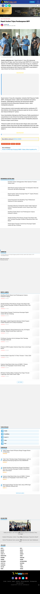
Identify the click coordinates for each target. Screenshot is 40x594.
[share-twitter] (6, 5)
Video (5, 440)
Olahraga (3, 565)
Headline (18, 143)
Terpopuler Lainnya (20, 493)
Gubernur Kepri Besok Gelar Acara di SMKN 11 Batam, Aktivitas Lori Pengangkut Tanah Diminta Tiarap (14, 365)
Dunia (21, 555)
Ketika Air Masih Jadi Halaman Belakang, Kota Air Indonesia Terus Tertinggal (20, 533)
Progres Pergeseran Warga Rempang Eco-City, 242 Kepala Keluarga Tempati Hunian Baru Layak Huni (15, 330)
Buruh (21, 552)
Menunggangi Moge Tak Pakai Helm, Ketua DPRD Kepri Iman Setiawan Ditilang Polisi (17, 485)
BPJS (21, 548)
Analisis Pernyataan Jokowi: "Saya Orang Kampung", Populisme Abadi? (20, 537)
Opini (21, 565)
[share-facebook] (3, 5)
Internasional (23, 561)
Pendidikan (6, 434)
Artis (2, 548)
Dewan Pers (3, 555)
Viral (5, 443)
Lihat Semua (20, 382)
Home (2, 18)
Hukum (21, 559)
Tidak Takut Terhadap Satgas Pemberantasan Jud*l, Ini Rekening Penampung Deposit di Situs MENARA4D (17, 459)
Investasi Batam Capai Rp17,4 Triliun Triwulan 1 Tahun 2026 (16, 355)
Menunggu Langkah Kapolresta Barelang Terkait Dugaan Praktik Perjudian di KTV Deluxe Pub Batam (15, 321)
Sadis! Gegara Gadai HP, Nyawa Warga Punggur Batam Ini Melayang (16, 451)
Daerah (13, 143)
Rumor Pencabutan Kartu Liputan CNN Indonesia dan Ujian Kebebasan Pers (20, 540)
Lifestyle (3, 563)
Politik (5, 430)
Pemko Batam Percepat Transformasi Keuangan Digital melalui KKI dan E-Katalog (15, 313)
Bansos (2, 550)
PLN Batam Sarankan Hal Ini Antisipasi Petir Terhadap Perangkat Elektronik (14, 339)
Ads (20, 573)
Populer (32, 1)
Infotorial (3, 561)
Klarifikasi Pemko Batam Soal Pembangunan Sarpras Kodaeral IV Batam (14, 295)
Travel (21, 566)
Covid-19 (6, 437)
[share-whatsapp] (9, 5)
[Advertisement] (20, 84)
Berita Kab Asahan (6, 143)
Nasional (22, 563)
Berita (21, 550)
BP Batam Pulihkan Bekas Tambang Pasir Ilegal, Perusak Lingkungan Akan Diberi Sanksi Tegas (15, 373)
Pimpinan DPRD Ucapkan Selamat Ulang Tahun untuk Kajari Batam (16, 347)
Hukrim (2, 559)
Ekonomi (3, 557)
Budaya (2, 552)
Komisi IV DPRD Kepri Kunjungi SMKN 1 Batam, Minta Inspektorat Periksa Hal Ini (20, 149)
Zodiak (21, 568)
